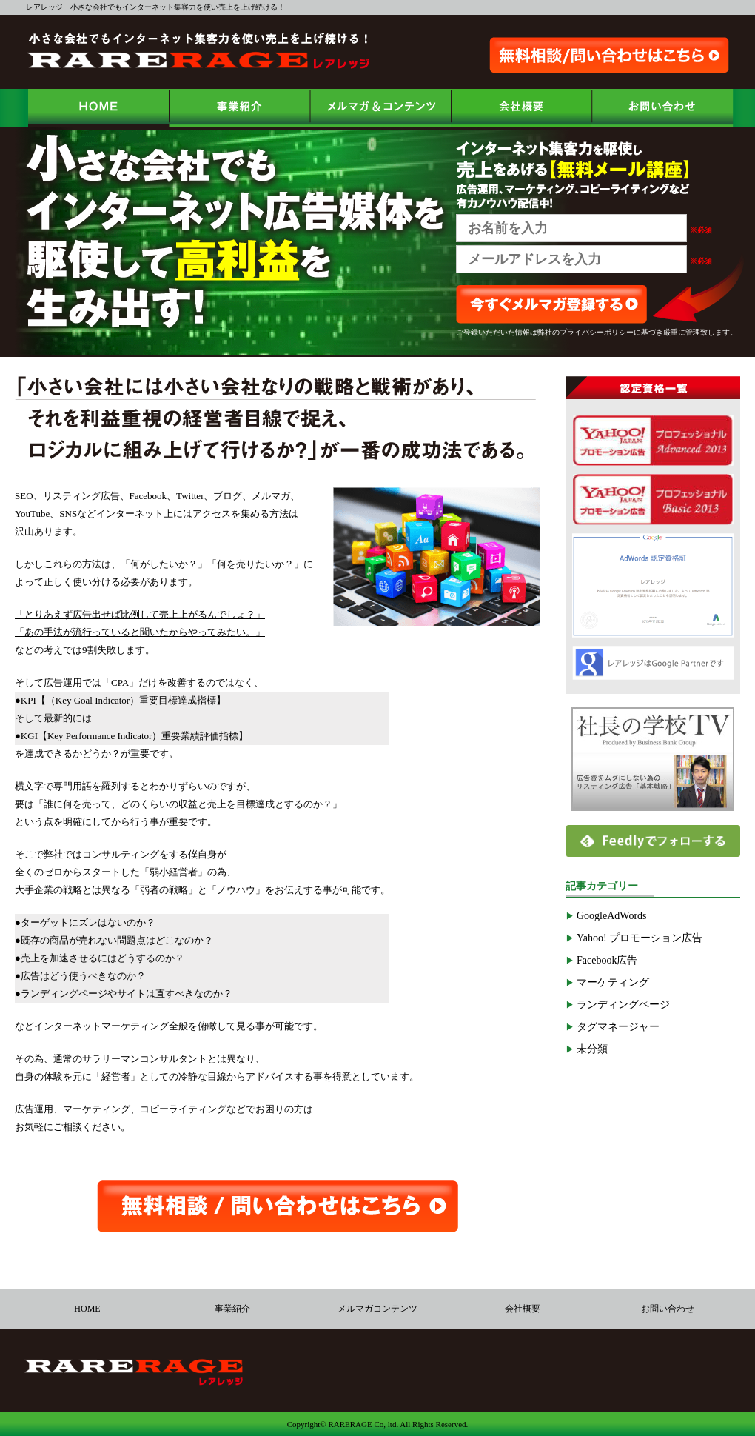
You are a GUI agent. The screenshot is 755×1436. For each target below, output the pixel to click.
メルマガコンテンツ (377, 1308)
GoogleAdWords (612, 915)
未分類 (592, 1049)
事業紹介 (232, 1308)
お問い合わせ (667, 1308)
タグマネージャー (618, 1026)
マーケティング (613, 982)
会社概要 (522, 1308)
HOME (87, 1308)
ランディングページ (623, 1004)
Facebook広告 (607, 960)
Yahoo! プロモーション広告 (639, 938)
